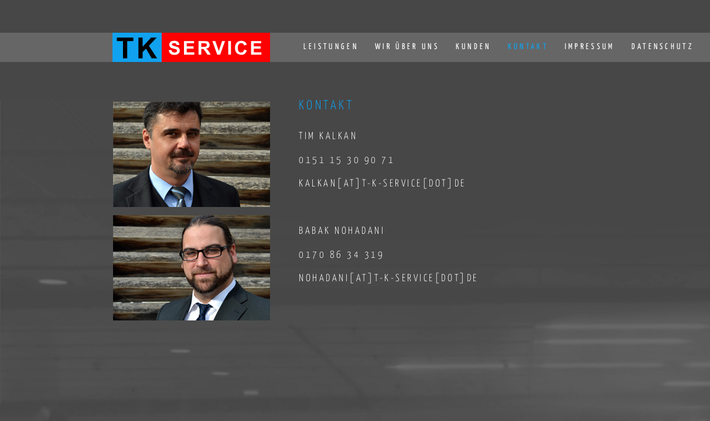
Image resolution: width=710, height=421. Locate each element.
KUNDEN (473, 47)
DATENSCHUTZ (663, 47)
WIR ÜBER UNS (407, 47)
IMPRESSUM (590, 47)
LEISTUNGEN (331, 47)
